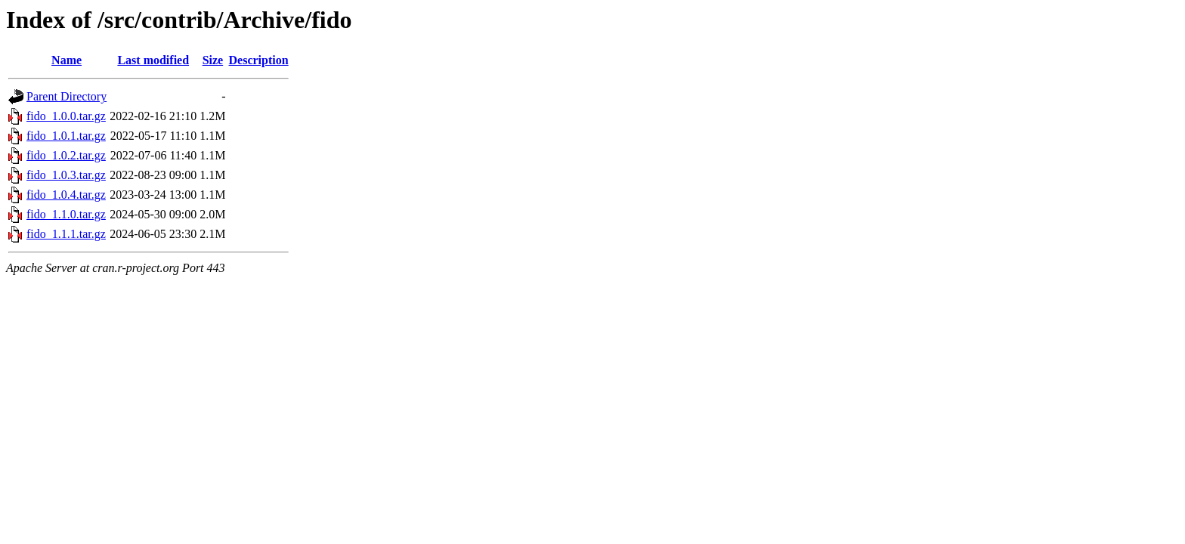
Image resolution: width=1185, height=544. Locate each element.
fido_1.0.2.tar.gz (66, 155)
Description (259, 60)
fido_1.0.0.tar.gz (66, 116)
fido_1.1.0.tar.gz (66, 214)
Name (66, 60)
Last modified (153, 60)
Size (213, 60)
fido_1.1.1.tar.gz (66, 233)
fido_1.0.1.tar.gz (66, 135)
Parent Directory (66, 96)
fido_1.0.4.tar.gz (66, 194)
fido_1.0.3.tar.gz (66, 174)
